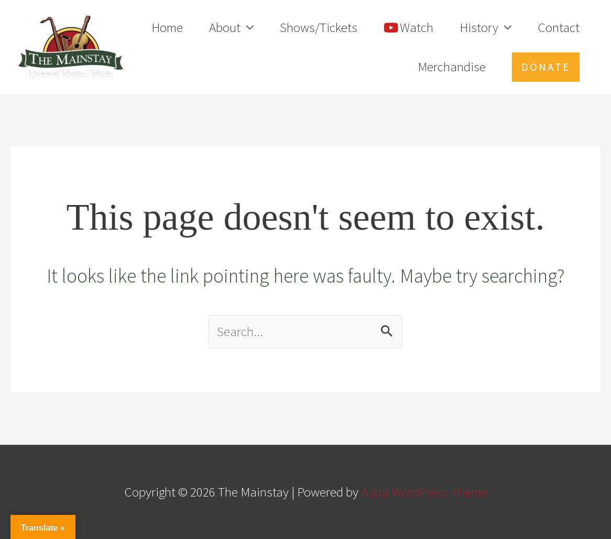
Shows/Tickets (318, 27)
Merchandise (452, 66)
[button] (546, 67)
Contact (559, 27)
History (479, 27)
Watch (408, 27)
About (225, 27)
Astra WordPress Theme (424, 491)
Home (167, 27)
